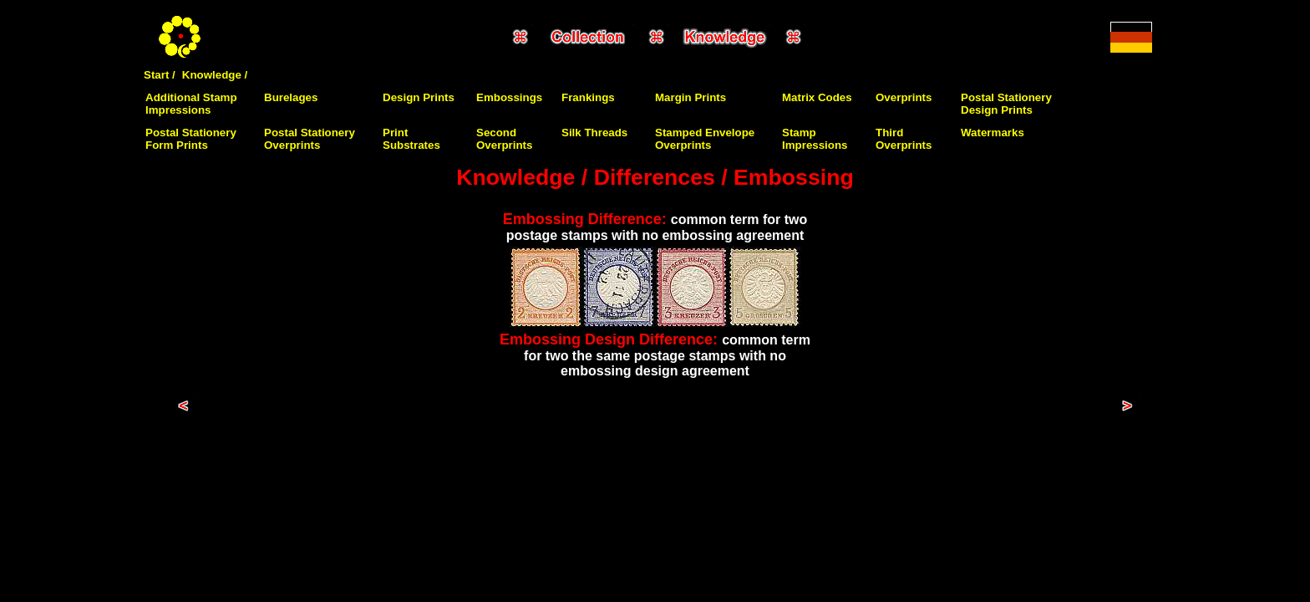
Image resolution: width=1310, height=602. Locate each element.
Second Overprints (504, 138)
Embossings (509, 97)
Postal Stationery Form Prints (190, 138)
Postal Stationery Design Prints (1006, 103)
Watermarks (992, 132)
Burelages (290, 97)
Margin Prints (690, 97)
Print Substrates (411, 138)
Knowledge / (215, 75)
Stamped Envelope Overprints (704, 138)
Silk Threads (594, 132)
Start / (159, 75)
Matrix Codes (817, 97)
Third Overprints (904, 138)
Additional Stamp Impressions (191, 103)
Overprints (904, 97)
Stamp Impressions (815, 138)
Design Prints (418, 97)
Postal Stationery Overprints (309, 138)
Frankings (588, 97)
